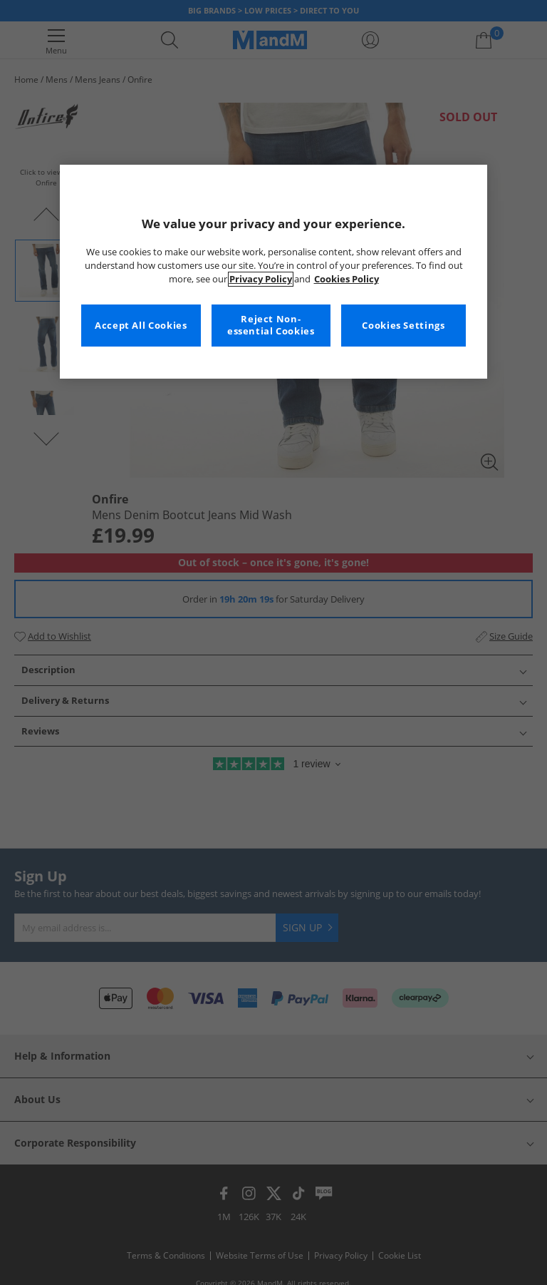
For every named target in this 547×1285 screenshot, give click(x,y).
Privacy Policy (260, 279)
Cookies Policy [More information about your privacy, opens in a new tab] (346, 279)
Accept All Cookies (141, 325)
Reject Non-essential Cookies (271, 325)
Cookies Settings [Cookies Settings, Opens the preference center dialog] (403, 325)
